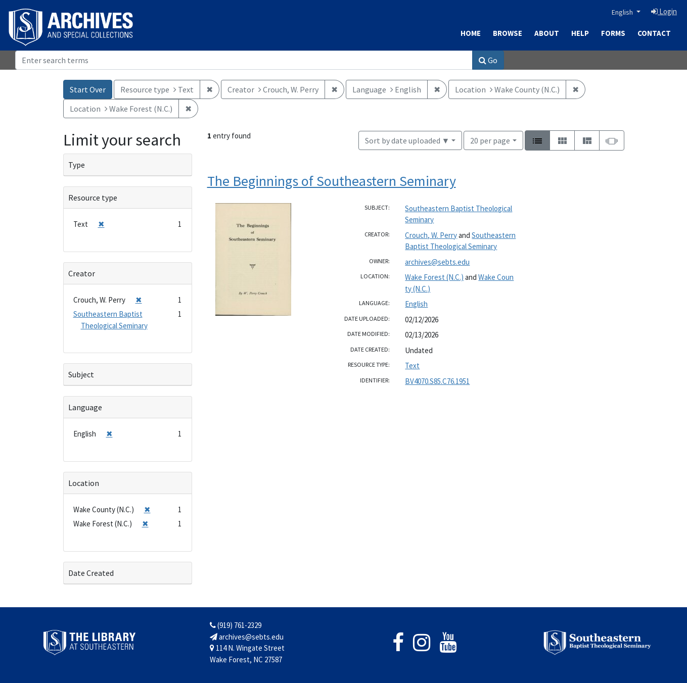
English (623, 12)
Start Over (88, 89)
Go (488, 60)
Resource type (92, 197)
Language (85, 407)
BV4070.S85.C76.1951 (437, 381)
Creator (81, 273)
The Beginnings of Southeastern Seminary (331, 181)
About (546, 33)
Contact (654, 33)
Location (83, 483)
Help (580, 33)
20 (490, 139)
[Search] (244, 60)
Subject (81, 374)
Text (412, 365)
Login (664, 11)
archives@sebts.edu (437, 262)
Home (471, 33)
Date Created (91, 573)
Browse (507, 33)
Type (76, 165)
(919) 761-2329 (235, 625)
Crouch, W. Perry (431, 235)
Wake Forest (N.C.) (434, 277)
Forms (613, 33)
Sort (407, 140)
